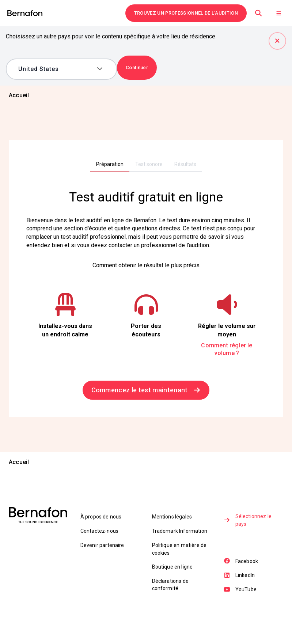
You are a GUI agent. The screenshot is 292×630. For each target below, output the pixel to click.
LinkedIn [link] (239, 576)
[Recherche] (258, 13)
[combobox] (56, 69)
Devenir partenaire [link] (102, 545)
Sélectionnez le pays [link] (248, 521)
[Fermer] (277, 41)
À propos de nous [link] (101, 517)
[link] (24, 13)
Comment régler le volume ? (227, 349)
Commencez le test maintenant (146, 390)
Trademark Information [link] (179, 531)
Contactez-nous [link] (99, 531)
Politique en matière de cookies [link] (179, 550)
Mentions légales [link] (172, 517)
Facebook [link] (241, 562)
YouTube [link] (240, 590)
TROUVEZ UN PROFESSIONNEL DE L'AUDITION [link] (186, 13)
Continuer (137, 67)
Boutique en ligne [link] (172, 567)
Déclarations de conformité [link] (170, 586)
